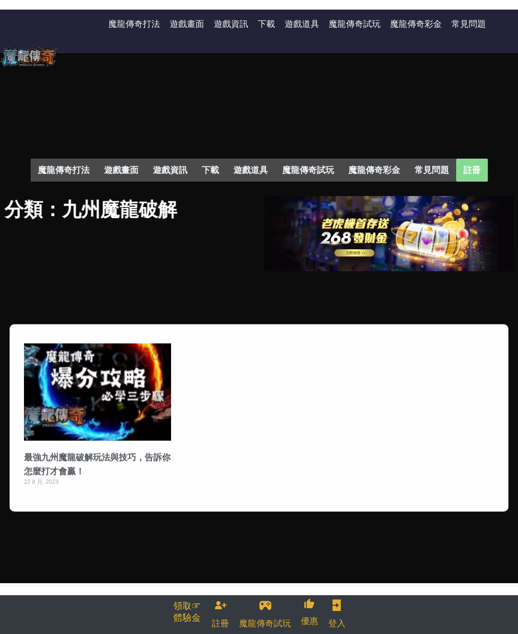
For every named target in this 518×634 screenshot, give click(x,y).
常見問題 (431, 170)
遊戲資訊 (170, 170)
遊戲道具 (250, 170)
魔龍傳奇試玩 (308, 170)
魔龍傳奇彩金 (374, 170)
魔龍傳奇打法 (64, 170)
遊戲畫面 (121, 170)
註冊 (472, 170)
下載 (210, 170)
